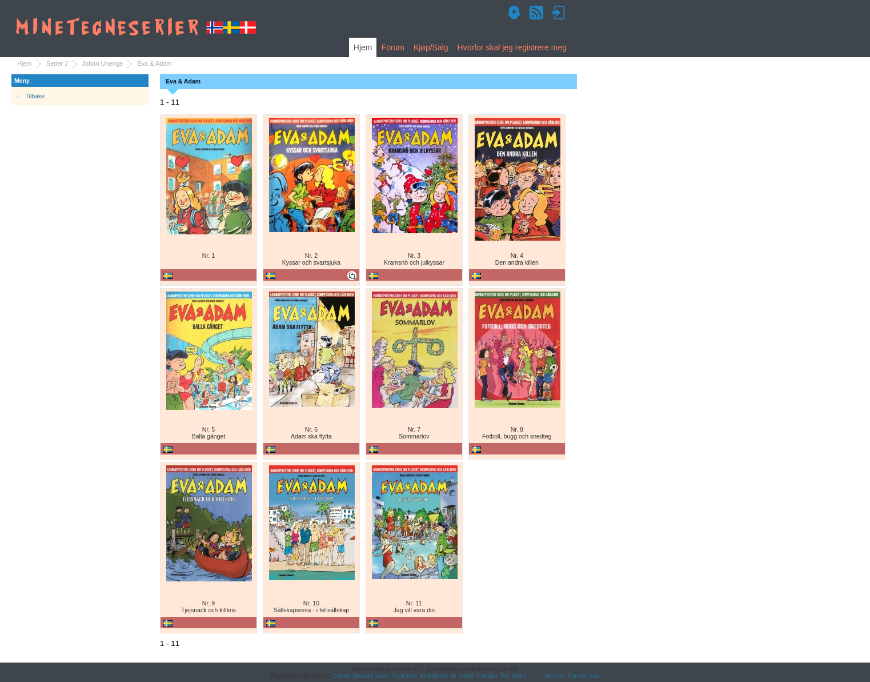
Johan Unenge (102, 63)
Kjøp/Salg (431, 47)
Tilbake (35, 96)
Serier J (57, 63)
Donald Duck (371, 675)
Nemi (466, 675)
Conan (341, 675)
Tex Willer (513, 675)
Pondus (487, 675)
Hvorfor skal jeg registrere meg (512, 47)
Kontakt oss (583, 675)
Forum (392, 47)
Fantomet (404, 675)
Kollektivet (434, 675)
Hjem (363, 47)
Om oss (553, 675)
